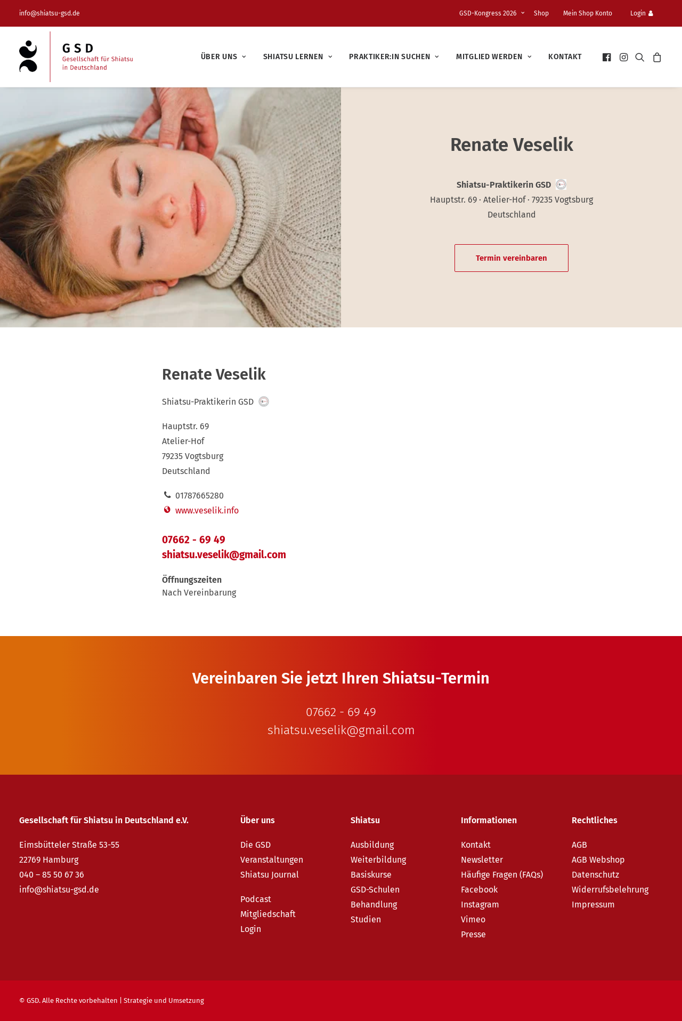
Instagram (480, 904)
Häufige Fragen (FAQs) (502, 875)
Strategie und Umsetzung (164, 1000)
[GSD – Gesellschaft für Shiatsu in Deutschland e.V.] (76, 56)
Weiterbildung (378, 860)
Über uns (223, 56)
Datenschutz (595, 875)
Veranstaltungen (271, 860)
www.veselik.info (200, 510)
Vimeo (473, 919)
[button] (607, 57)
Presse (473, 934)
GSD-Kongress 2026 (491, 13)
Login (641, 13)
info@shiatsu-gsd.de (49, 13)
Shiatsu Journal (269, 875)
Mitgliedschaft (268, 914)
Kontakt (565, 56)
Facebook (479, 890)
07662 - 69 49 (193, 540)
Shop (541, 13)
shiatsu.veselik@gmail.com (224, 555)
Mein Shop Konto (587, 13)
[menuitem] (493, 13)
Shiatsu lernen (297, 56)
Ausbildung (372, 845)
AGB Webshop (598, 860)
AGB (579, 845)
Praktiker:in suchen (394, 56)
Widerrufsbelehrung (610, 890)
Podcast (255, 899)
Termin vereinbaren (511, 258)
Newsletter (482, 860)
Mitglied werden (493, 56)
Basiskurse (371, 875)
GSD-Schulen (375, 890)
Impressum (593, 904)
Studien (366, 919)
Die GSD (255, 845)
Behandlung (374, 904)
